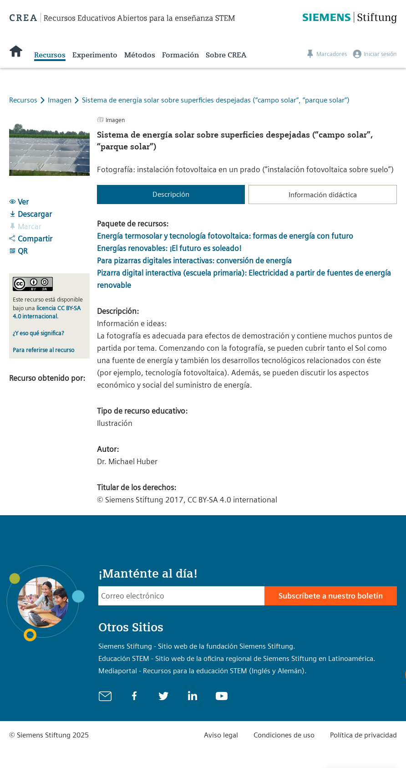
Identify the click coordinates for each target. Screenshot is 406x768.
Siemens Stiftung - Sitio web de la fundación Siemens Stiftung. (196, 646)
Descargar (30, 214)
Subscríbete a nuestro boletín (331, 595)
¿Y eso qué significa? (38, 333)
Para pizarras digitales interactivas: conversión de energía (194, 260)
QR (18, 251)
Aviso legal (221, 735)
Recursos (50, 55)
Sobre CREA (226, 55)
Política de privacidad (363, 735)
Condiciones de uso (284, 735)
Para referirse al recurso (43, 350)
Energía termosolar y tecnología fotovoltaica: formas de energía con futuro (225, 236)
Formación (180, 55)
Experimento (94, 55)
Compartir (30, 238)
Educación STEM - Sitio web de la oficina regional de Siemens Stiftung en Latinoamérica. (237, 658)
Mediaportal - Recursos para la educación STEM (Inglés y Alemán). (202, 670)
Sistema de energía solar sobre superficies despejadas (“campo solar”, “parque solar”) (216, 100)
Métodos (139, 55)
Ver (19, 201)
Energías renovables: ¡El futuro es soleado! (169, 248)
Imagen (60, 100)
